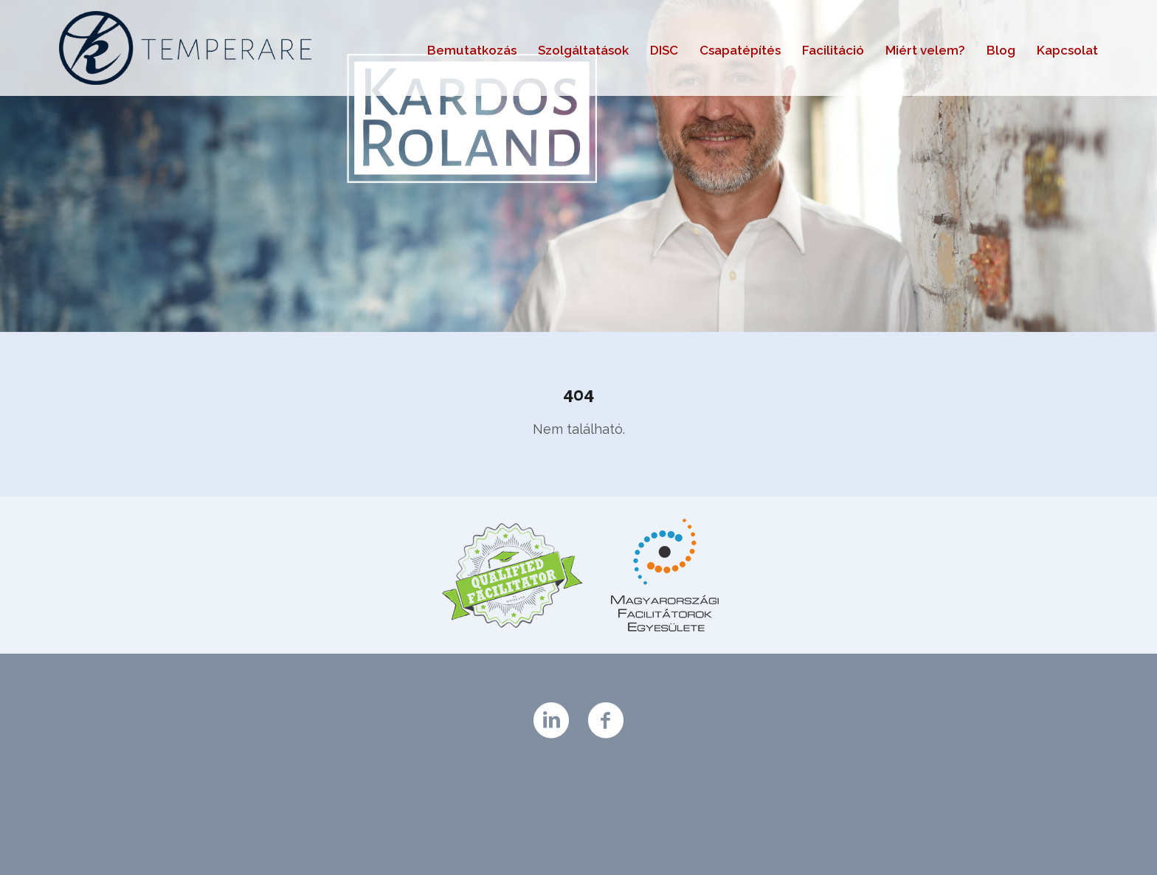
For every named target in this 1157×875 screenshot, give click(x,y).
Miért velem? (925, 50)
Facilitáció (833, 50)
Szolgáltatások (583, 50)
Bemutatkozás (472, 50)
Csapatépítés (740, 50)
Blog (1001, 50)
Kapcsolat (1067, 50)
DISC (664, 50)
